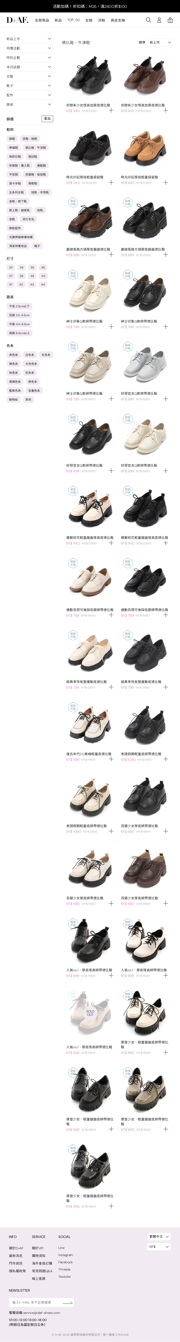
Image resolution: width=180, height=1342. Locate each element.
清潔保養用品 (18, 246)
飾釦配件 (15, 228)
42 (21, 284)
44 (43, 284)
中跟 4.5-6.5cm (19, 324)
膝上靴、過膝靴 (19, 210)
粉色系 (13, 373)
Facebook (66, 1262)
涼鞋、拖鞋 (29, 139)
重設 (47, 119)
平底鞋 (13, 174)
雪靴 (12, 219)
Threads (65, 1269)
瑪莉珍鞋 (15, 157)
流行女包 (28, 219)
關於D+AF (16, 1248)
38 (21, 276)
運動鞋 (41, 165)
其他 (28, 399)
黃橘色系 (15, 382)
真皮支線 (117, 20)
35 (32, 267)
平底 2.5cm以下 (19, 306)
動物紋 (13, 399)
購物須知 (39, 1256)
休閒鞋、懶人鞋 (19, 165)
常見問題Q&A (42, 1271)
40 (43, 276)
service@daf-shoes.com (42, 1313)
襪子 (37, 246)
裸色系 (13, 364)
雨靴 (40, 210)
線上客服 (39, 1279)
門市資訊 (15, 1263)
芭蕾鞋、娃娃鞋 (35, 174)
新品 (58, 20)
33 (10, 267)
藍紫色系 (15, 391)
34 (21, 267)
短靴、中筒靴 (40, 192)
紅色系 (29, 373)
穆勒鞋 (32, 183)
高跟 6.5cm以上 (19, 333)
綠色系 (32, 382)
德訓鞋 (32, 157)
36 (43, 267)
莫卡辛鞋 (15, 183)
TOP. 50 (73, 20)
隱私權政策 (17, 1271)
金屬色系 (34, 391)
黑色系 (13, 355)
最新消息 (15, 1256)
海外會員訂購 (42, 1263)
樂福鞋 (13, 148)
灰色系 (46, 355)
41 (10, 284)
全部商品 (42, 20)
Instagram (66, 1255)
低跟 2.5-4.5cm (19, 315)
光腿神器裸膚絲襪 (21, 237)
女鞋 (88, 20)
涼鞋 (101, 20)
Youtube (65, 1276)
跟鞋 (12, 139)
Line (62, 1248)
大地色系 (31, 364)
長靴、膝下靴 (18, 201)
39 (32, 276)
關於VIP (38, 1248)
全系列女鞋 (16, 192)
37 (10, 276)
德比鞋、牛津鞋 (35, 148)
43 (32, 284)
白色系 (29, 355)
